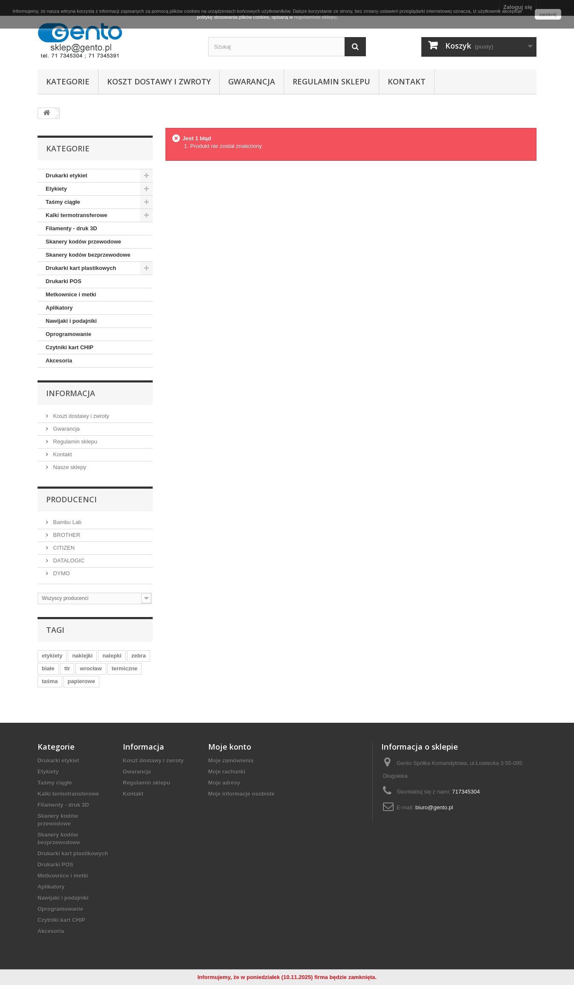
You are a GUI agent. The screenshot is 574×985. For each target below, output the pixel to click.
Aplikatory (59, 307)
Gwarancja (251, 81)
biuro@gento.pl (434, 807)
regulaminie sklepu (315, 17)
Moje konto (229, 747)
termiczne (125, 668)
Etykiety (56, 188)
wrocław (90, 668)
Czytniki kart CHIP (69, 347)
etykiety (52, 655)
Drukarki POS (63, 281)
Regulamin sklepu (331, 81)
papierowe (81, 681)
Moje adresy (224, 782)
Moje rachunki (226, 771)
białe (48, 668)
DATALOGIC (68, 560)
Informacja (70, 393)
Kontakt (407, 81)
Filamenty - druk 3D (71, 228)
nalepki (112, 655)
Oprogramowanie (68, 334)
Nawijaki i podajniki (71, 321)
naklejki (82, 655)
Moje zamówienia (230, 760)
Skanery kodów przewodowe (83, 241)
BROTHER (66, 535)
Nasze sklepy (69, 467)
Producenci (71, 499)
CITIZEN (63, 548)
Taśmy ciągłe (63, 202)
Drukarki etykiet (66, 175)
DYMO (61, 573)
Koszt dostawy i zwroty (159, 81)
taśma (50, 681)
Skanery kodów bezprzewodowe (88, 255)
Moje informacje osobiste (241, 794)
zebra (138, 655)
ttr (67, 668)
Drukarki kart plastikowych (81, 268)
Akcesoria (59, 360)
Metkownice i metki (71, 294)
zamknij (548, 14)
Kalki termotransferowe (76, 215)
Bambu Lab (66, 522)
